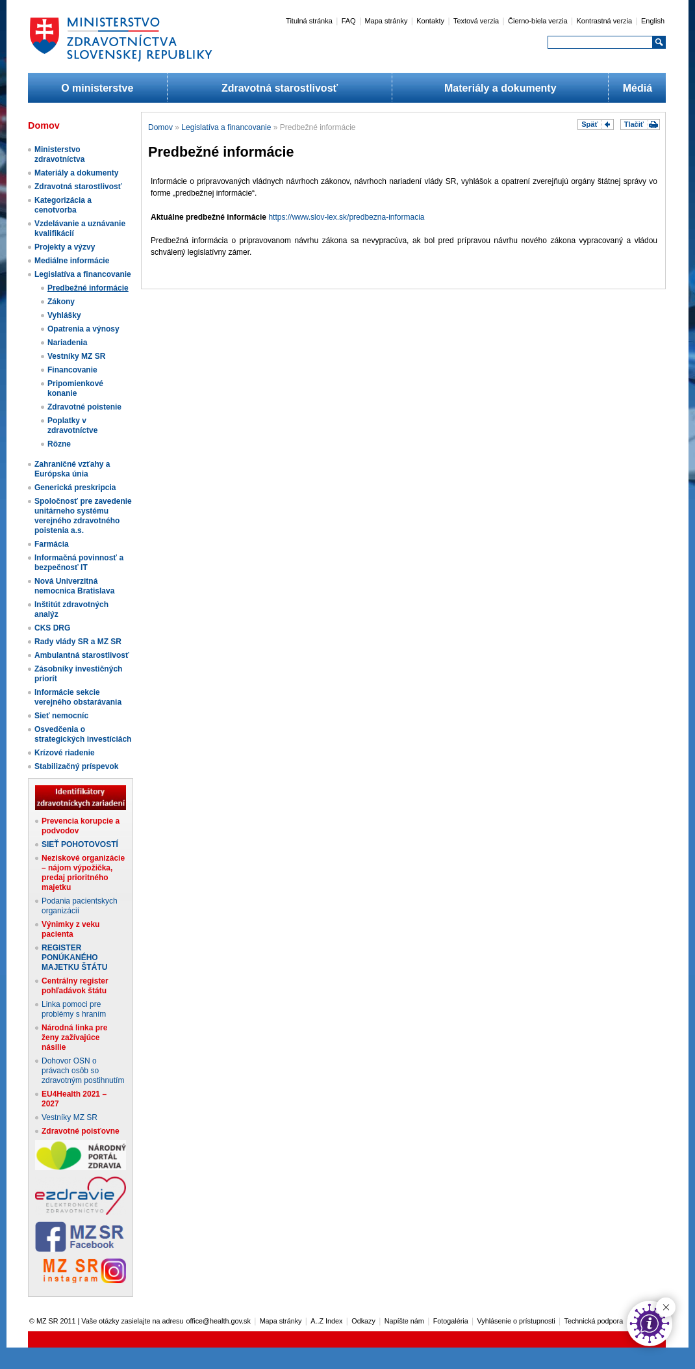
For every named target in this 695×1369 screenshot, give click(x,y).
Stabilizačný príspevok (76, 766)
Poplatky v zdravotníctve (72, 425)
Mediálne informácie (71, 260)
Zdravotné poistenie (84, 406)
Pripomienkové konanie (75, 388)
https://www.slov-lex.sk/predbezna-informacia (346, 217)
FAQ (349, 21)
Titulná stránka (309, 21)
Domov (160, 127)
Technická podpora (594, 1321)
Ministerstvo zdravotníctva (59, 154)
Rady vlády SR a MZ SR (77, 641)
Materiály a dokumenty (500, 88)
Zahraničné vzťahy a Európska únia (72, 469)
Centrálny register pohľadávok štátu (75, 985)
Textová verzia (476, 21)
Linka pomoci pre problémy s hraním (74, 1009)
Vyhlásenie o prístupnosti (516, 1321)
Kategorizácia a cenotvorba (63, 205)
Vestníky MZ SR (76, 356)
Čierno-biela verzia (538, 21)
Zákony (61, 301)
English (652, 21)
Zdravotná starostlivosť (279, 88)
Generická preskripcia (75, 487)
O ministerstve (97, 88)
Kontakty (430, 21)
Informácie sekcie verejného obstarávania (77, 697)
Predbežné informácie (88, 288)
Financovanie (72, 369)
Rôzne (59, 444)
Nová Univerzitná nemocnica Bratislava (74, 586)
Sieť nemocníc (61, 715)
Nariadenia (67, 342)
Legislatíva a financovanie (82, 274)
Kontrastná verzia (605, 21)
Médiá (637, 88)
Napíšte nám (404, 1321)
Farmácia (51, 544)
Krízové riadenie (64, 752)
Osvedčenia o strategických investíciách (82, 734)
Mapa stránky (385, 21)
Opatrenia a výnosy (83, 328)
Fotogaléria (450, 1321)
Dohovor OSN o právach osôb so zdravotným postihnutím (83, 1070)
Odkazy (363, 1321)
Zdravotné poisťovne (81, 1131)
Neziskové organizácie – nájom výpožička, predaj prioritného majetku (83, 873)
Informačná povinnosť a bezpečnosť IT (78, 562)
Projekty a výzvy (64, 247)
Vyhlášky (64, 315)
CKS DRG (52, 627)
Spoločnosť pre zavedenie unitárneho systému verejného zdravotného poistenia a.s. (83, 516)
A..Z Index (326, 1321)
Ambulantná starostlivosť (81, 655)
